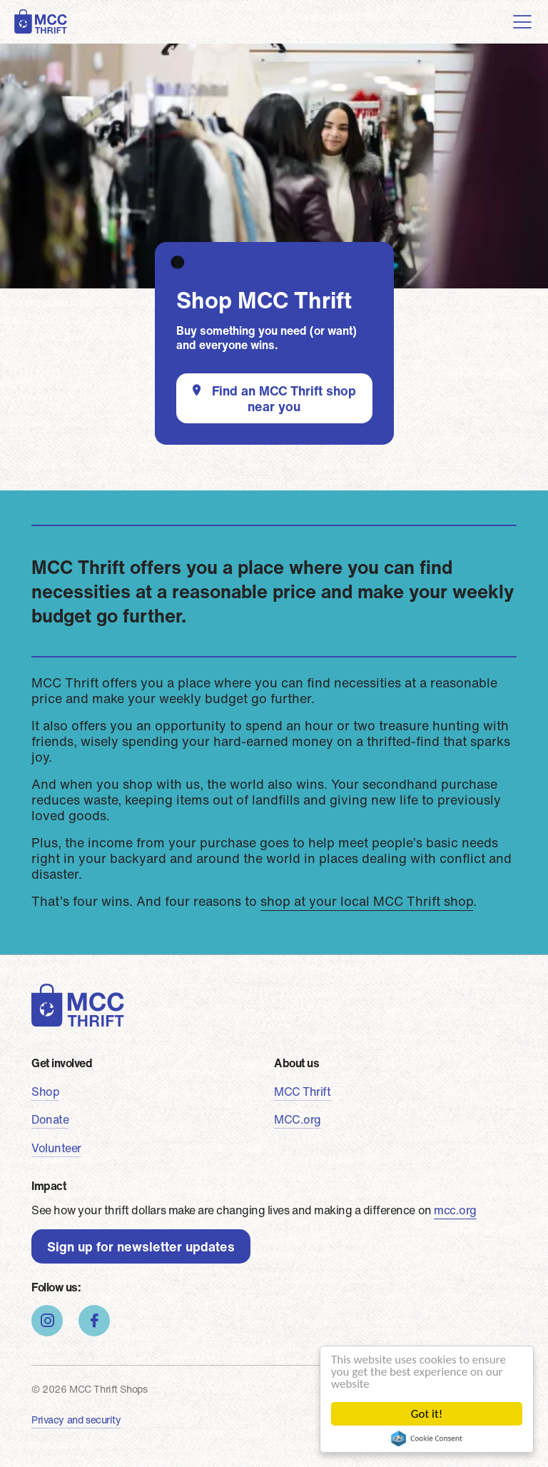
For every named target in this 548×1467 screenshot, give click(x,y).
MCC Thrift (302, 1091)
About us (296, 1063)
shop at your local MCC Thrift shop (366, 901)
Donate (49, 1119)
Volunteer (56, 1147)
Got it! (426, 1413)
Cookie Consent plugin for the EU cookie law (426, 1438)
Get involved (61, 1063)
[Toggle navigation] (522, 21)
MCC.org (297, 1119)
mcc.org (455, 1210)
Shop (45, 1091)
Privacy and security (76, 1419)
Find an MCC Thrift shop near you (284, 398)
